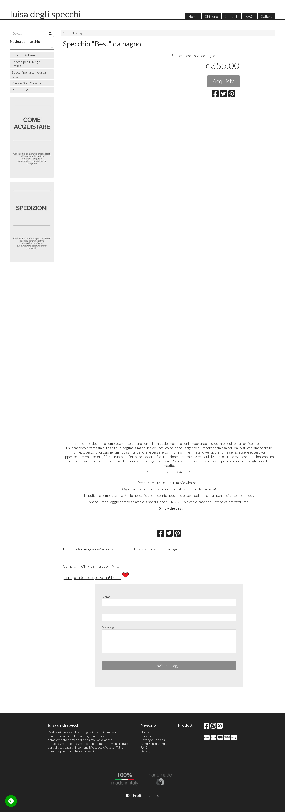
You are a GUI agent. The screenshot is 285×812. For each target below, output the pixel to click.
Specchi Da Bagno (74, 33)
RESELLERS (20, 90)
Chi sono (211, 16)
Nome (106, 597)
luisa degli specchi (45, 14)
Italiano (153, 795)
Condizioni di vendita (154, 743)
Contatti (231, 16)
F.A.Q (249, 16)
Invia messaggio (169, 665)
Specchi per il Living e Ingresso (26, 63)
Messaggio (109, 627)
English (138, 795)
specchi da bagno (167, 549)
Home (193, 16)
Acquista (223, 81)
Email (105, 612)
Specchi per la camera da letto (29, 74)
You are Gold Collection (28, 83)
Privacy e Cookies (152, 740)
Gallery (266, 16)
